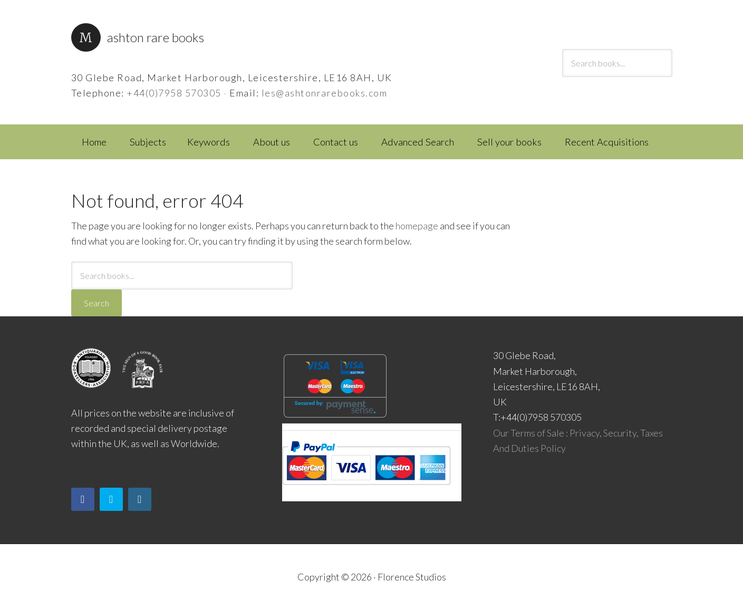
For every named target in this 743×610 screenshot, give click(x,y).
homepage (416, 225)
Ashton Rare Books (155, 37)
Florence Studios (412, 577)
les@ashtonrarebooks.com (325, 93)
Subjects (148, 142)
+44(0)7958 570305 (174, 93)
